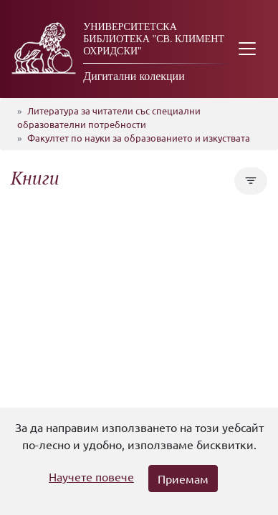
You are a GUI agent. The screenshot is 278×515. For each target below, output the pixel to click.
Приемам (183, 478)
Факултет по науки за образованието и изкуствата (138, 138)
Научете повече (91, 476)
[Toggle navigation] (247, 49)
